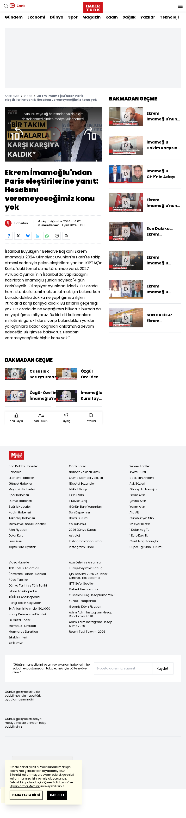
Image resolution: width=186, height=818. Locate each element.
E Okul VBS (76, 495)
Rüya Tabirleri (19, 580)
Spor (73, 17)
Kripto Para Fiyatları (23, 547)
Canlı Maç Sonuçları (145, 541)
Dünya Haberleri (20, 501)
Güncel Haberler (20, 483)
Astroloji (75, 535)
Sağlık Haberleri (20, 507)
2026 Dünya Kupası (83, 530)
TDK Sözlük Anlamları (24, 568)
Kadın (111, 17)
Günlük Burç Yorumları (85, 507)
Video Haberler (19, 562)
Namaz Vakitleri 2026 (84, 472)
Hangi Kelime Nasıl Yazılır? (28, 614)
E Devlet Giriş (78, 501)
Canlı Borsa (77, 466)
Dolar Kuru (16, 535)
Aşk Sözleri (137, 483)
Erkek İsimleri (18, 637)
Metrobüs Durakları (22, 626)
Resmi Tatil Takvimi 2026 (87, 632)
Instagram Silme (81, 547)
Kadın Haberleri (20, 512)
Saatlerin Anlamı (142, 478)
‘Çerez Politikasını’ (56, 782)
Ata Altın (136, 512)
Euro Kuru (15, 541)
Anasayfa (12, 96)
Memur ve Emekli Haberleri (27, 524)
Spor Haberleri (19, 495)
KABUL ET (57, 795)
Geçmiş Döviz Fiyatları (85, 607)
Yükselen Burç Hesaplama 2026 (92, 595)
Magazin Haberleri (22, 489)
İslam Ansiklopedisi (23, 591)
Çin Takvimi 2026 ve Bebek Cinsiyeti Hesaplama (88, 576)
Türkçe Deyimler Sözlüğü (87, 568)
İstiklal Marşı (78, 489)
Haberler (15, 472)
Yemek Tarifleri (140, 466)
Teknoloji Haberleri (22, 518)
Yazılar (147, 17)
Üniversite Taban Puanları (27, 574)
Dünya (56, 17)
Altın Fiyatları (18, 530)
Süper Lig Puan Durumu (146, 547)
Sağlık (129, 17)
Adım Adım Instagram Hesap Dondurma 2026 (90, 614)
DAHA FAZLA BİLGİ (26, 795)
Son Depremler (79, 512)
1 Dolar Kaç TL (139, 530)
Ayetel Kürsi (138, 472)
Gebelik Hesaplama (83, 589)
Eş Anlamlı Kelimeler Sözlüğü (29, 608)
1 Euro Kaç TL (139, 535)
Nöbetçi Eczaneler (82, 483)
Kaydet (162, 668)
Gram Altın (137, 495)
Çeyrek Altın (138, 501)
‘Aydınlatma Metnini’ (25, 786)
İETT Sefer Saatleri (81, 583)
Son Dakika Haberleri (23, 466)
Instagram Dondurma (85, 541)
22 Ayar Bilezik (140, 524)
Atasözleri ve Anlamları (85, 562)
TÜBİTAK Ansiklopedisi (24, 597)
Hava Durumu (79, 518)
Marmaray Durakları (23, 632)
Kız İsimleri (16, 643)
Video (28, 96)
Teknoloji (169, 17)
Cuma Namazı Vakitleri (86, 478)
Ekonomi (36, 17)
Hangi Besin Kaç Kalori (25, 603)
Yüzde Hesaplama (82, 601)
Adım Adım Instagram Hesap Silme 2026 (90, 624)
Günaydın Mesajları (144, 489)
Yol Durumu (77, 524)
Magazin (91, 17)
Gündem (14, 17)
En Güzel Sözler (19, 620)
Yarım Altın (137, 507)
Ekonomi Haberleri (22, 478)
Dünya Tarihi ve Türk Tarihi (28, 585)
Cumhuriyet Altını (142, 518)
